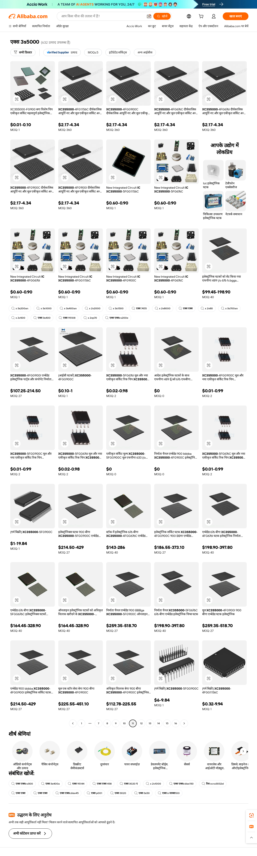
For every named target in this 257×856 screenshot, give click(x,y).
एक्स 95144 (76, 783)
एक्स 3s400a (50, 783)
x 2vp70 (90, 318)
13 (150, 723)
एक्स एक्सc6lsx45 (67, 793)
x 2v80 (207, 308)
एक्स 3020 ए (129, 783)
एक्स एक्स (186, 308)
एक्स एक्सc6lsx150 (181, 783)
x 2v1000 (153, 783)
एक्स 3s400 (42, 318)
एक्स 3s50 (142, 793)
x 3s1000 (44, 308)
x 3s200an (19, 308)
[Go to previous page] (73, 723)
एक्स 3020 (118, 793)
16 (175, 723)
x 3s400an (68, 308)
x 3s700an (229, 308)
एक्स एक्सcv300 (22, 783)
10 (124, 723)
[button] (149, 16)
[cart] (202, 17)
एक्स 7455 (139, 308)
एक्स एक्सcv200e (116, 318)
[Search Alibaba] (102, 16)
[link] (251, 815)
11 (133, 723)
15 (167, 723)
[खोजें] (162, 16)
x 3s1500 (116, 308)
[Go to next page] (184, 723)
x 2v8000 (162, 308)
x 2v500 (18, 318)
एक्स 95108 (67, 318)
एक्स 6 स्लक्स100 (169, 793)
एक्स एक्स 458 (102, 783)
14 (158, 723)
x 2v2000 (92, 308)
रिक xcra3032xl (213, 783)
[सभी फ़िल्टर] (23, 52)
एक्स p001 (94, 793)
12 (141, 723)
